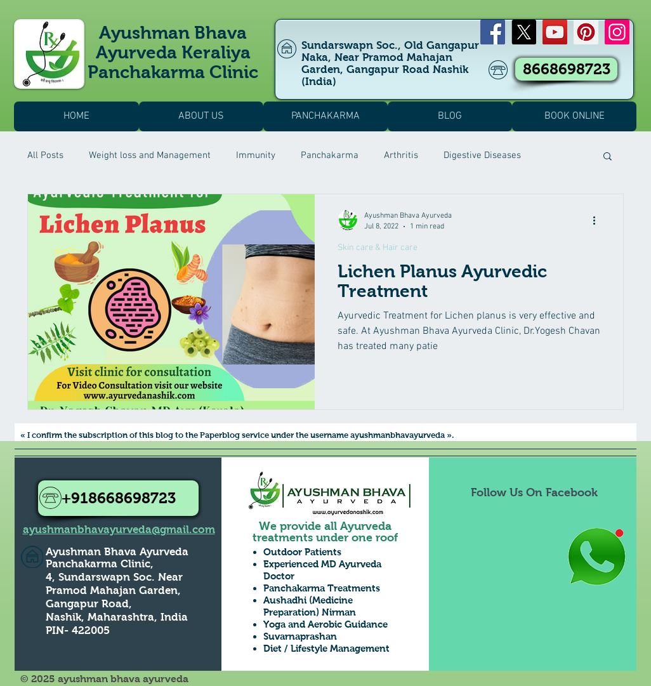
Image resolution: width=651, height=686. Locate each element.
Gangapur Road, (89, 604)
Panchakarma (329, 155)
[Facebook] (492, 32)
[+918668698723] (118, 498)
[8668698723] (566, 69)
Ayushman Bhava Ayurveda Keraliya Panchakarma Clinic (173, 52)
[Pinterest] (586, 32)
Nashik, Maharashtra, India (117, 617)
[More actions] (598, 220)
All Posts (45, 155)
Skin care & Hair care (378, 247)
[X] (523, 32)
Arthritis (401, 155)
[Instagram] (617, 32)
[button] (608, 157)
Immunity (255, 155)
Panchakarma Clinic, (100, 564)
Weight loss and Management (150, 155)
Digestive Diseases (482, 155)
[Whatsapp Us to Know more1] (596, 557)
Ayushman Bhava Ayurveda (117, 552)
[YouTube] (554, 32)
